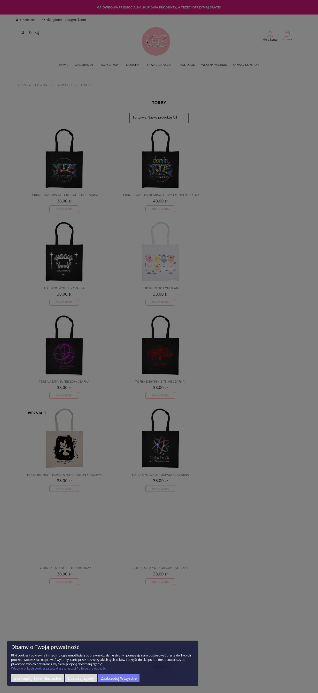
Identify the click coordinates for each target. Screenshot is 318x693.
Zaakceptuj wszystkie (119, 678)
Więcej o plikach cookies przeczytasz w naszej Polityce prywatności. (59, 668)
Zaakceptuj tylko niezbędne (37, 678)
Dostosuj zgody (81, 678)
